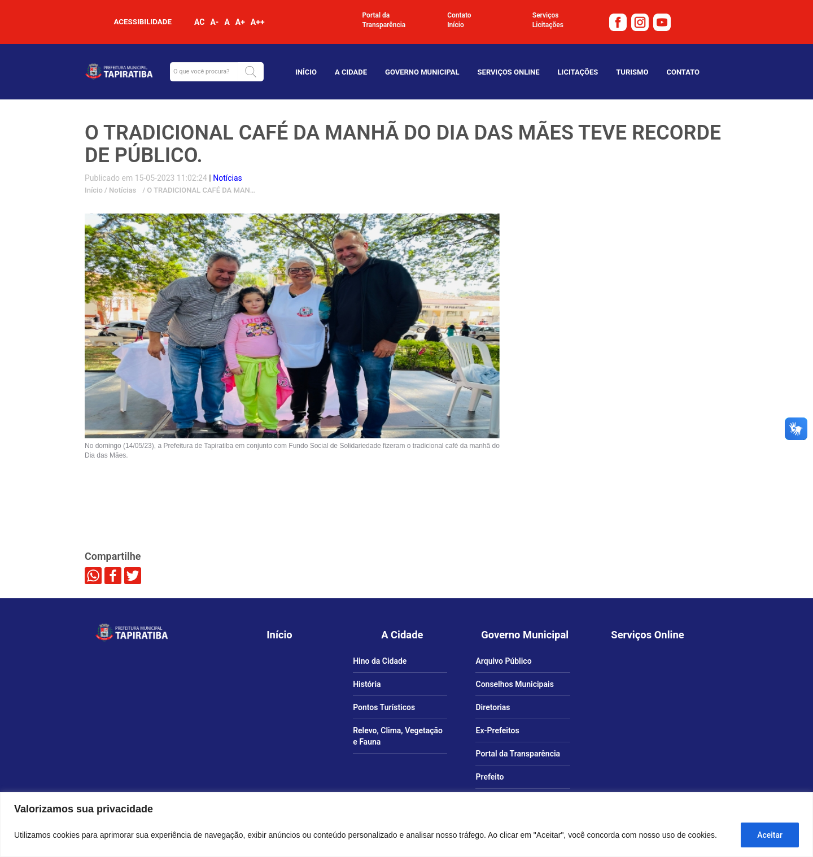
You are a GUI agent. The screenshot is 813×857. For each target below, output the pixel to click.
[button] (251, 71)
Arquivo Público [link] (503, 660)
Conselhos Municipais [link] (514, 684)
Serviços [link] (545, 15)
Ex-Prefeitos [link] (497, 730)
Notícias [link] (121, 190)
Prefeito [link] (489, 776)
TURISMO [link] (632, 72)
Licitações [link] (547, 25)
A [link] (226, 22)
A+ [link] (240, 22)
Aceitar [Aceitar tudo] (770, 834)
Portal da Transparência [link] (384, 20)
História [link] (367, 684)
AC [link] (199, 22)
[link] (619, 21)
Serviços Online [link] (509, 72)
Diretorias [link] (492, 707)
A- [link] (214, 22)
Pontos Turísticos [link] (384, 707)
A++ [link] (258, 22)
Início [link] (455, 25)
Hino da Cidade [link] (379, 660)
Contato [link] (459, 15)
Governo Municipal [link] (422, 72)
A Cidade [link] (351, 72)
